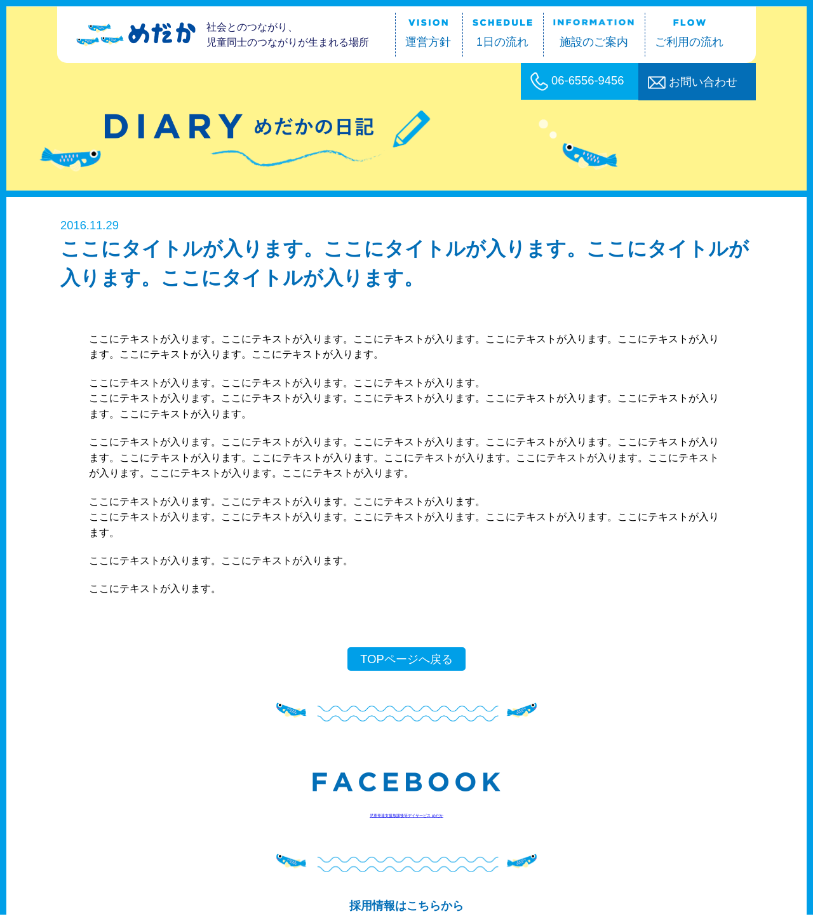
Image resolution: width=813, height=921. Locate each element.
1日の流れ (502, 33)
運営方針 (428, 33)
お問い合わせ (692, 82)
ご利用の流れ (689, 33)
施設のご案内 (593, 33)
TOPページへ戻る (406, 659)
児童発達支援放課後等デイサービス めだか (406, 815)
